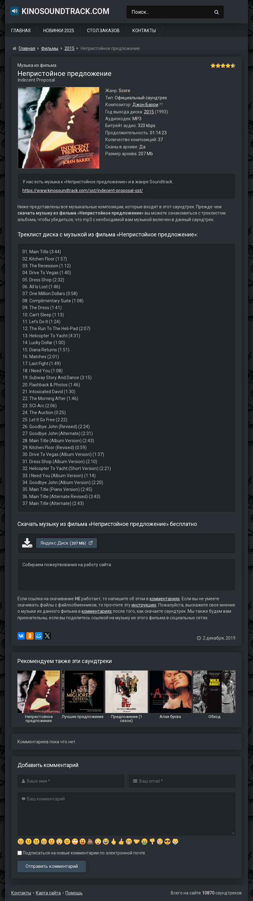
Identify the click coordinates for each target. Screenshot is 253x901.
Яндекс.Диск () (67, 543)
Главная (21, 30)
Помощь (74, 892)
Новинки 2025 (58, 30)
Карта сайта (48, 892)
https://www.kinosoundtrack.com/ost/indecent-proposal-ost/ (82, 190)
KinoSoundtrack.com (59, 11)
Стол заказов (103, 30)
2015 (149, 111)
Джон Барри (145, 104)
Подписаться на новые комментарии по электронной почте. (81, 852)
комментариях (165, 598)
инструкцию (143, 604)
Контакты (144, 30)
